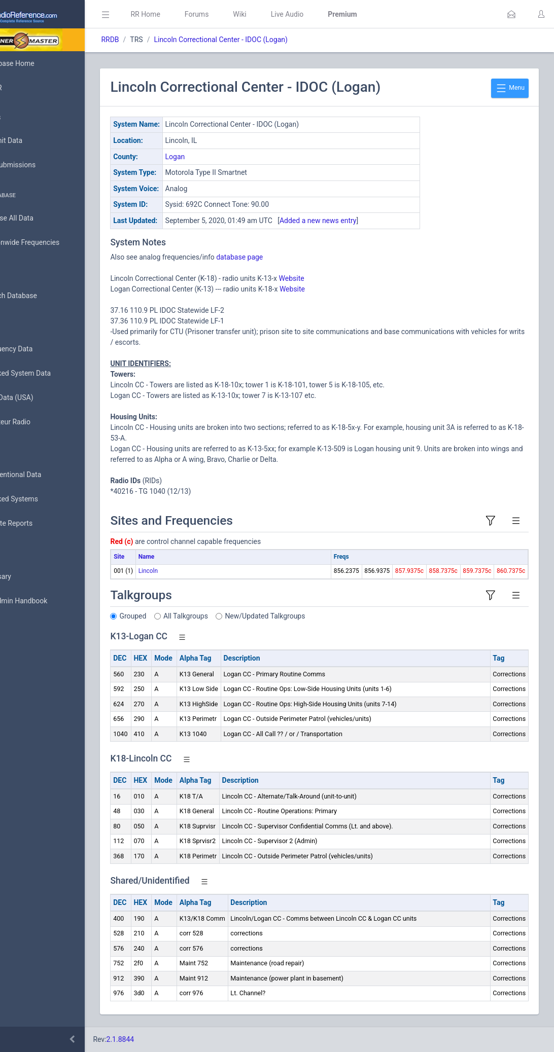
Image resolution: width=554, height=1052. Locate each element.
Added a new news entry (363, 220)
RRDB (155, 39)
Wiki (284, 14)
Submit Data (33, 141)
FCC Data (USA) (39, 397)
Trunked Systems (41, 499)
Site (164, 556)
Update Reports (39, 523)
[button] (511, 14)
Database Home (39, 63)
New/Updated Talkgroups (310, 616)
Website (336, 278)
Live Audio (332, 14)
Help (21, 650)
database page (284, 257)
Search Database (41, 296)
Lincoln (192, 570)
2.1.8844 (165, 1039)
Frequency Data (39, 349)
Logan (220, 157)
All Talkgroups (231, 616)
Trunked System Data (48, 373)
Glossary (28, 577)
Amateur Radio (38, 422)
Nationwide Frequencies (52, 242)
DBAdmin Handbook (46, 601)
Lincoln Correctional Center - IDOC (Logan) (265, 39)
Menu (510, 88)
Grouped (177, 616)
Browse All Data (39, 218)
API (20, 625)
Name (191, 556)
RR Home (190, 14)
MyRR (23, 87)
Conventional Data (43, 475)
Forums (241, 14)
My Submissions (40, 165)
